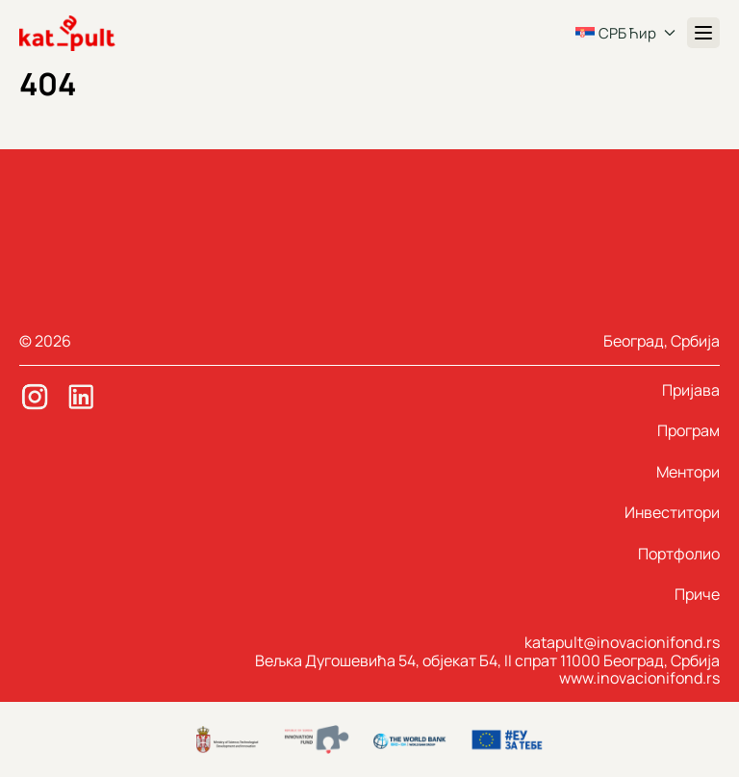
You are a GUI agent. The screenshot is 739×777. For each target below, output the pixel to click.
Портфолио (679, 553)
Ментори (688, 471)
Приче (697, 594)
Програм (688, 430)
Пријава (691, 390)
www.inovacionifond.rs (639, 677)
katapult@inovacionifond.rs (622, 642)
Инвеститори (672, 512)
